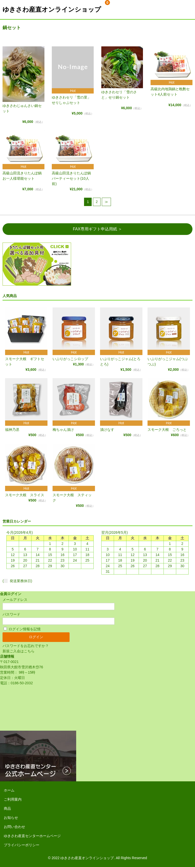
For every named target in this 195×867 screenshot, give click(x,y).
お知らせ (11, 818)
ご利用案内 (13, 799)
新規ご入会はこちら (19, 651)
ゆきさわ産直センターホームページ (32, 836)
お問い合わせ (14, 827)
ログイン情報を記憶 (22, 629)
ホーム (9, 790)
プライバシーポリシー (21, 845)
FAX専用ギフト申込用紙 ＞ (97, 229)
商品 (7, 808)
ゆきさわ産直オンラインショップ (52, 9)
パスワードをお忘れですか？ (26, 646)
